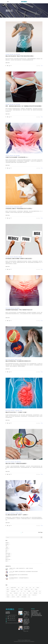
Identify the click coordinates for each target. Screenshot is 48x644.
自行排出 (21, 410)
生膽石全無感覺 (18, 54)
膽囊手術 (18, 308)
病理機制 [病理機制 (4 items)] (29, 591)
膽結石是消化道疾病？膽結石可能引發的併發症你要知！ (20, 56)
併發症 (16, 461)
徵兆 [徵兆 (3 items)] (33, 587)
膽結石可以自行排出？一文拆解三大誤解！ (16, 412)
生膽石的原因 (20, 256)
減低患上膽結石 (16, 256)
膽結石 (12, 54)
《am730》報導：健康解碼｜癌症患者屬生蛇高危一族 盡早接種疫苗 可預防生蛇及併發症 (23, 571)
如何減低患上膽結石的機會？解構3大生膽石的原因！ (19, 258)
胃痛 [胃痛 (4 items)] (27, 593)
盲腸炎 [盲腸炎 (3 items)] (11, 593)
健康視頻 (7, 542)
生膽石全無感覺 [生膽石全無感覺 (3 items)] (13, 591)
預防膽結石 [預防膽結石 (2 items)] (8, 596)
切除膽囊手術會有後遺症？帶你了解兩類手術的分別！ (19, 310)
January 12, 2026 (11, 575)
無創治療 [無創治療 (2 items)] (8, 591)
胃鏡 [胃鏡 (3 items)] (40, 593)
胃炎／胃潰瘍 (8, 554)
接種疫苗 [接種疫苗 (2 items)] (8, 589)
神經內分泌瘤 (8, 553)
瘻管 (6, 551)
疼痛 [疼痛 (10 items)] (25, 591)
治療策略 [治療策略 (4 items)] (17, 589)
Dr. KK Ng (38, 65)
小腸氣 (7, 547)
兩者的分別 (16, 359)
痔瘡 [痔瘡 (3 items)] (36, 591)
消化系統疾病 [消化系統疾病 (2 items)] (26, 589)
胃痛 (18, 359)
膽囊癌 (18, 461)
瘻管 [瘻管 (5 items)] (40, 591)
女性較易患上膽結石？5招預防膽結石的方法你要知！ (19, 208)
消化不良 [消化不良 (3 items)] (21, 589)
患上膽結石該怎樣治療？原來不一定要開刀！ (17, 515)
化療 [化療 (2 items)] (18, 587)
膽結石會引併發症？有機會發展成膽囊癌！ (16, 463)
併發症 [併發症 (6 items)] (7, 587)
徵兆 (14, 54)
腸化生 (7, 557)
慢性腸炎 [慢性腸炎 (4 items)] (38, 587)
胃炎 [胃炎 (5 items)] (23, 593)
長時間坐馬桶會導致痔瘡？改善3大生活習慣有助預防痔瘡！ (18, 574)
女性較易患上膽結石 (16, 206)
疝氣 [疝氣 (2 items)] (21, 591)
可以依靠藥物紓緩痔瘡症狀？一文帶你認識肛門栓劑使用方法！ (19, 577)
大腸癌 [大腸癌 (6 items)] (22, 587)
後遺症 (16, 308)
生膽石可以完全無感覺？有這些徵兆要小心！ (17, 157)
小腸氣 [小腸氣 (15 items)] (26, 587)
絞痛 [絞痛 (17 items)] (20, 593)
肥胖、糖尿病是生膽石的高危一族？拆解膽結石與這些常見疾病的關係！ (24, 106)
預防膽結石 (21, 206)
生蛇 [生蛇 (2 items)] (18, 591)
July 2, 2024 (7, 155)
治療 (19, 513)
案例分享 (7, 548)
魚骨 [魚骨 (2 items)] (29, 596)
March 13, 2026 (11, 572)
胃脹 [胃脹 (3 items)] (30, 593)
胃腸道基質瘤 (8, 556)
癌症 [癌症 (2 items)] (7, 593)
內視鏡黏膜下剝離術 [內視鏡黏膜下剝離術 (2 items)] (13, 587)
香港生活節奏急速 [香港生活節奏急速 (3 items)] (24, 596)
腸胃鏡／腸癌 (8, 559)
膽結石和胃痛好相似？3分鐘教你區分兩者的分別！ (19, 361)
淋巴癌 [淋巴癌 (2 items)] (31, 589)
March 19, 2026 (11, 569)
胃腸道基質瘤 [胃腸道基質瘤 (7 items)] (35, 593)
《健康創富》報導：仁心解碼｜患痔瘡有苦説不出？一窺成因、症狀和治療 (21, 568)
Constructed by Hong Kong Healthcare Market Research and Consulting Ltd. (24, 641)
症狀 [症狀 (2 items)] (33, 591)
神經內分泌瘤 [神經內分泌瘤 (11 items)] (16, 593)
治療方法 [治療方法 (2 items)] (12, 589)
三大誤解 (16, 410)
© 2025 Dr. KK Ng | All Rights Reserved (24, 640)
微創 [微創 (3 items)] (30, 587)
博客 (10, 54)
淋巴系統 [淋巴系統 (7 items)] (36, 589)
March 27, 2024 (8, 308)
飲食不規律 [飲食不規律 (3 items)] (13, 596)
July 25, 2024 (7, 54)
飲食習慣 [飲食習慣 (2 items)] (18, 596)
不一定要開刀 (16, 513)
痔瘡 (6, 550)
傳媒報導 (7, 544)
